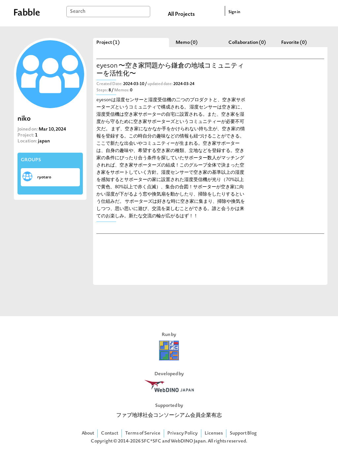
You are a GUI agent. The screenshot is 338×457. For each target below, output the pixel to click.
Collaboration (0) (247, 42)
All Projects (181, 14)
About (88, 433)
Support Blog (243, 433)
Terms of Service (142, 433)
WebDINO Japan (188, 441)
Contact (109, 433)
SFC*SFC (151, 441)
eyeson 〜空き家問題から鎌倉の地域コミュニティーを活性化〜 (170, 70)
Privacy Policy (182, 433)
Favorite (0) (294, 42)
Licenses (214, 433)
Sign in (234, 12)
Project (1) (108, 42)
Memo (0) (187, 42)
